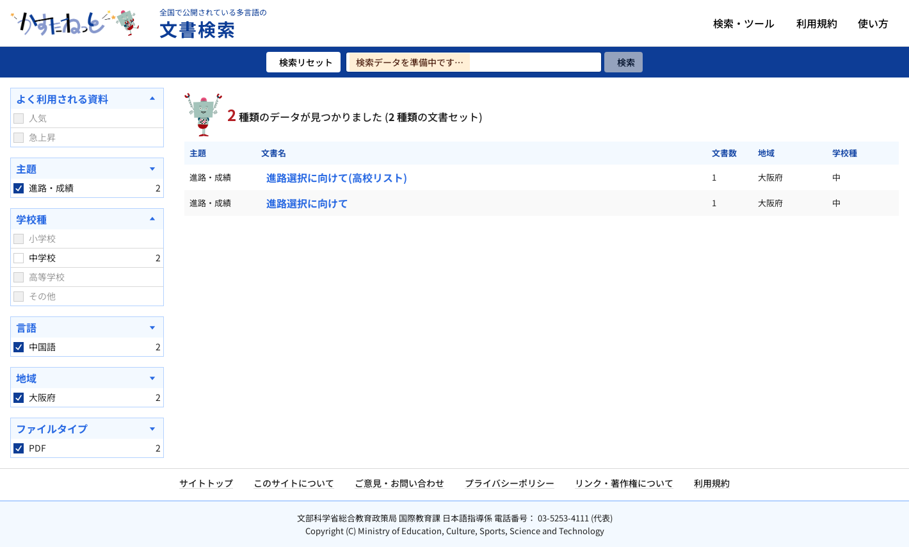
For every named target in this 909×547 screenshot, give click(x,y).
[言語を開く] (87, 327)
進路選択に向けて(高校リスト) (336, 177)
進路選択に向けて (307, 203)
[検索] (623, 62)
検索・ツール (744, 23)
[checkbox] (18, 118)
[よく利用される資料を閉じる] (87, 98)
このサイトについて (293, 483)
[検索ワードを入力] (473, 62)
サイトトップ (206, 483)
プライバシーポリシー (509, 483)
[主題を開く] (87, 168)
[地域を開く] (87, 378)
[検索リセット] (303, 62)
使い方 (873, 23)
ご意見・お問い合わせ (399, 483)
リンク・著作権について (624, 483)
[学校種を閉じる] (87, 219)
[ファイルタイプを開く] (87, 428)
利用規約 (816, 23)
